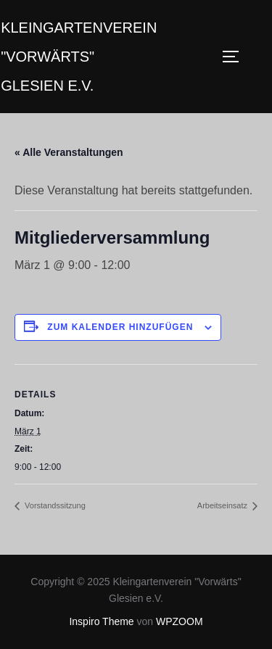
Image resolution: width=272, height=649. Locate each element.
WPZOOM (179, 621)
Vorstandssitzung (54, 505)
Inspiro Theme (101, 621)
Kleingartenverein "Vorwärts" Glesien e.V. (79, 57)
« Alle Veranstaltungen (69, 152)
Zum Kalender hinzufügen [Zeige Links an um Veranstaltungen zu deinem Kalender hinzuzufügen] (120, 327)
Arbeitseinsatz (223, 505)
